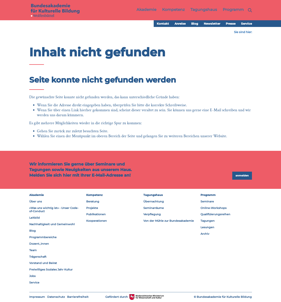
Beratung (92, 201)
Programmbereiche (43, 237)
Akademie (36, 195)
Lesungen (207, 227)
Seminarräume (153, 208)
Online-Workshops (214, 208)
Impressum (37, 297)
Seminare (207, 201)
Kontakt (163, 24)
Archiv (205, 234)
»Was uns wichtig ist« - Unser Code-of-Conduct (53, 209)
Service (246, 24)
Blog (194, 24)
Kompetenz (94, 195)
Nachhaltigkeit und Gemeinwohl (52, 224)
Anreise (180, 24)
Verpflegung (152, 214)
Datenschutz (56, 297)
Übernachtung (153, 201)
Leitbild (34, 218)
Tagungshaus (153, 195)
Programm (208, 195)
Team (33, 250)
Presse (231, 24)
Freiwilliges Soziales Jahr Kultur (51, 269)
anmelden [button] (242, 175)
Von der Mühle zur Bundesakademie (168, 221)
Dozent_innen (39, 244)
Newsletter (212, 24)
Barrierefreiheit (78, 297)
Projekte (92, 208)
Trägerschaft (37, 256)
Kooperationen (96, 221)
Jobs (32, 276)
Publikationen (96, 214)
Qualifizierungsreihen (215, 214)
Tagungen (208, 221)
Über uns (35, 201)
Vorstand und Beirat (43, 263)
